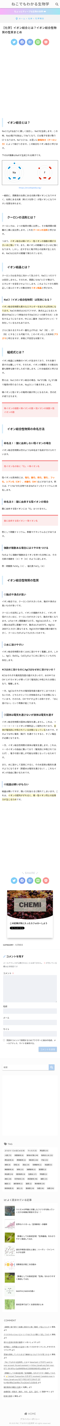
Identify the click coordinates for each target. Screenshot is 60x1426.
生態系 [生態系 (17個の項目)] (32, 1174)
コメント (8, 973)
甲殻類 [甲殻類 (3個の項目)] (43, 1174)
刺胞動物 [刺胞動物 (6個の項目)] (19, 1155)
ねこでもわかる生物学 (30, 4)
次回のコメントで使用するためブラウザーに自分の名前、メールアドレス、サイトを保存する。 (31, 1042)
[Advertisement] (30, 80)
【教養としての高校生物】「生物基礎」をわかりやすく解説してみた (29, 1373)
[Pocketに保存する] (46, 42)
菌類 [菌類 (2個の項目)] (29, 1183)
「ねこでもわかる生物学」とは (15, 1362)
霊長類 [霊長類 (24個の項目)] (30, 1188)
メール (6, 1017)
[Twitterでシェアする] (14, 42)
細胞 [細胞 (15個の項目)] (44, 1179)
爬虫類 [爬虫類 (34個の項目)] (9, 1174)
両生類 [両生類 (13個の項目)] (44, 1150)
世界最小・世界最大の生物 (14, 1347)
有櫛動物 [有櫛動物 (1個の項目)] (37, 1165)
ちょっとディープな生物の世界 (30, 11)
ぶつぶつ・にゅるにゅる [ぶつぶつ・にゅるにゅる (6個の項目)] (15, 1150)
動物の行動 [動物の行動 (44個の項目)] (32, 1155)
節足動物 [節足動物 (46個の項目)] (32, 1179)
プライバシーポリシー (30, 1419)
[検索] (52, 1067)
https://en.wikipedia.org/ (30, 187)
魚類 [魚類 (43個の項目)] (40, 1188)
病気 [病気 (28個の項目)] (8, 1179)
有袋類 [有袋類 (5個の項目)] (48, 1165)
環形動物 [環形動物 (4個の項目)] (20, 1174)
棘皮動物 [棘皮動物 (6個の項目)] (9, 1169)
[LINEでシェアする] (38, 42)
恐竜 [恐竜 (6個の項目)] (16, 1165)
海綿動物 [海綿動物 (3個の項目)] (31, 1169)
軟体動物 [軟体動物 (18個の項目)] (40, 1183)
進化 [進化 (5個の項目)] (20, 1188)
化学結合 (19, 945)
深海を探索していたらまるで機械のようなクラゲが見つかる (26, 1354)
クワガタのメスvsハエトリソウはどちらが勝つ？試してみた (27, 1334)
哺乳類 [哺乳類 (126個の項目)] (33, 1160)
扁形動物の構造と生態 (12, 1387)
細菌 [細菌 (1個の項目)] (7, 1183)
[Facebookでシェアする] (22, 42)
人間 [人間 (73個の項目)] (8, 1155)
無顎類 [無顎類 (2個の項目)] (42, 1169)
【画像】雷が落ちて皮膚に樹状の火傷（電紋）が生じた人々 (26, 1327)
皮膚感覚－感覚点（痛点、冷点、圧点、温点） (21, 1391)
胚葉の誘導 (8, 1396)
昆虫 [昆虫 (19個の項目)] (26, 1165)
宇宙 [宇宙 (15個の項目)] (44, 1160)
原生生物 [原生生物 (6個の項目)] (9, 1160)
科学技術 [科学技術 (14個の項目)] (19, 1179)
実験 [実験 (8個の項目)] (7, 1165)
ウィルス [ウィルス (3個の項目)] (32, 1150)
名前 (5, 1006)
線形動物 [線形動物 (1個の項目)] (18, 1183)
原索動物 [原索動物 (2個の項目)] (21, 1160)
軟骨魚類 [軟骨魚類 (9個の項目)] (9, 1188)
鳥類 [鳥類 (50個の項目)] (50, 1188)
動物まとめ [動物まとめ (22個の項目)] (47, 1155)
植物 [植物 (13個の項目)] (20, 1169)
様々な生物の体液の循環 (13, 1342)
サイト (6, 1029)
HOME (30, 1413)
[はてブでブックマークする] (30, 42)
